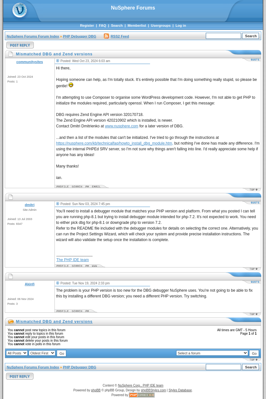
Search (117, 25)
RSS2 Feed (116, 36)
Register (87, 25)
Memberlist (136, 25)
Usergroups (161, 25)
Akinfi (30, 284)
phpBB (96, 390)
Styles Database (180, 390)
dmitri (30, 205)
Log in (181, 25)
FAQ (102, 25)
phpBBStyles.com (153, 390)
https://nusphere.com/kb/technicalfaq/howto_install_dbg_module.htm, (114, 143)
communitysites (29, 62)
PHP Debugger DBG (79, 36)
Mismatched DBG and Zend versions (54, 321)
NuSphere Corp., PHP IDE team (140, 385)
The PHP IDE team (72, 260)
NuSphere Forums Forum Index (33, 36)
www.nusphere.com (121, 126)
